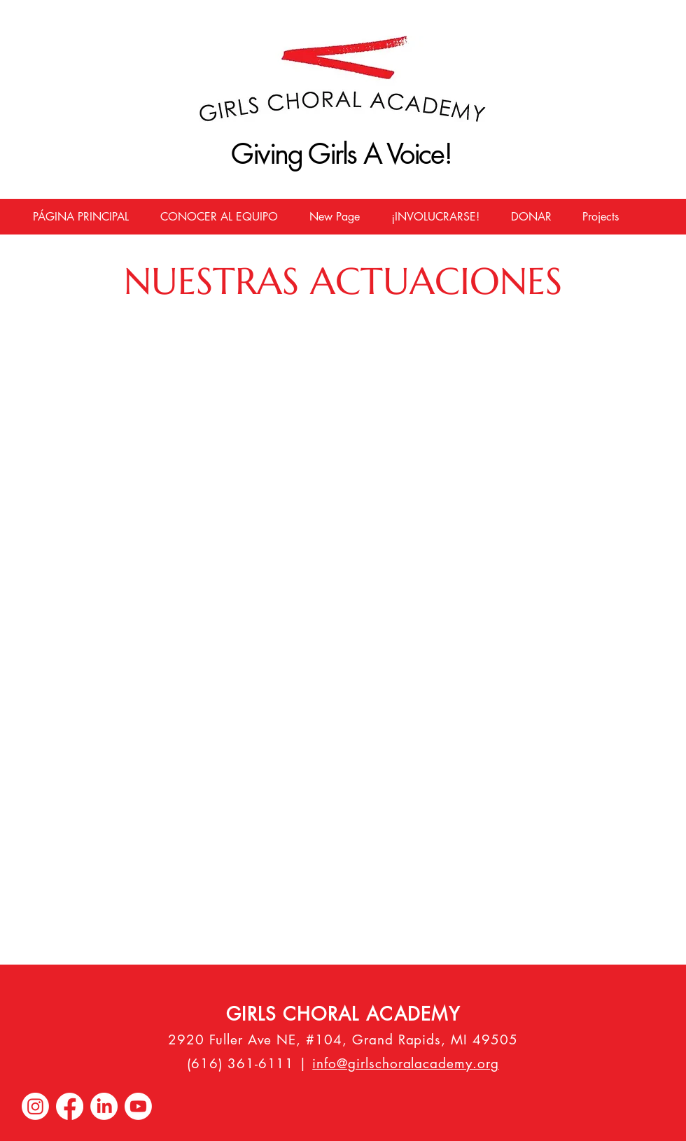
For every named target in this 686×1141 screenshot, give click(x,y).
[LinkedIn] (104, 1106)
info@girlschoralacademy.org (405, 1063)
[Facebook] (69, 1106)
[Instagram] (35, 1106)
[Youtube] (138, 1106)
